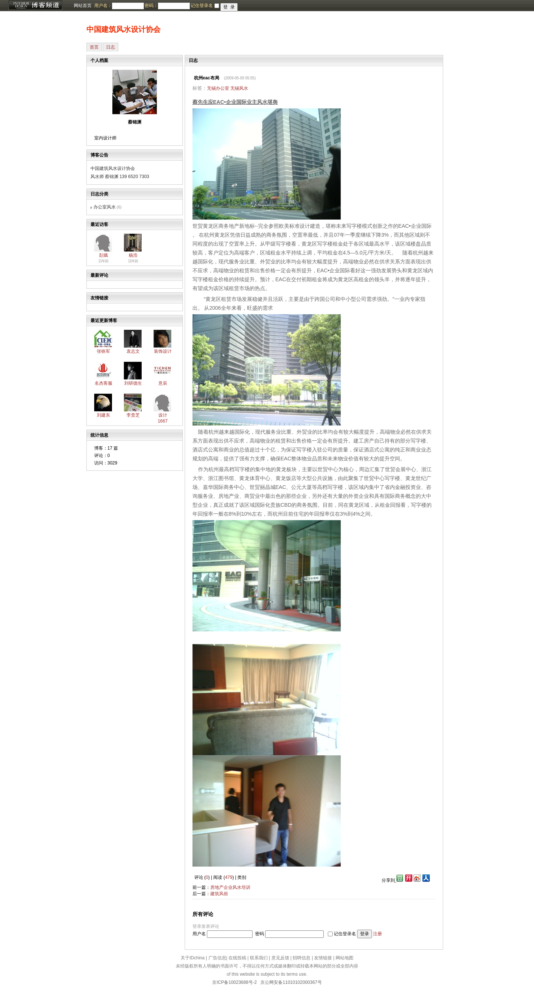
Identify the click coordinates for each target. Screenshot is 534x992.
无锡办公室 (218, 88)
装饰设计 (163, 351)
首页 (94, 47)
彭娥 (103, 255)
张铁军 (103, 351)
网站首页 (83, 5)
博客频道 (35, 5)
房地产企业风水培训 (230, 887)
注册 (377, 933)
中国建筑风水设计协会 (123, 29)
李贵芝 (133, 415)
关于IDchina (193, 957)
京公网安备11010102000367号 (291, 982)
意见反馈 (280, 957)
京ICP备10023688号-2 (234, 982)
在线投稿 (237, 957)
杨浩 (133, 255)
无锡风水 (239, 88)
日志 (110, 47)
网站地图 (344, 957)
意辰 (162, 383)
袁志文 (133, 351)
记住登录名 (345, 933)
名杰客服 (103, 383)
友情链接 (323, 957)
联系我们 (259, 957)
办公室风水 (104, 207)
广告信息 (217, 957)
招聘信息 (301, 957)
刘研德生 (133, 383)
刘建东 (103, 415)
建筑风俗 (219, 893)
